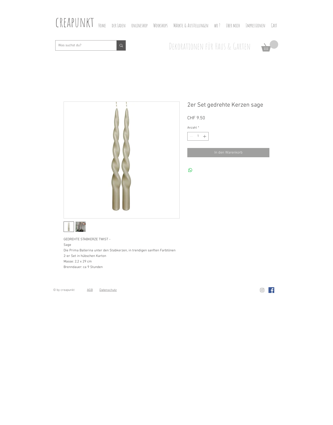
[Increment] (205, 136)
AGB (90, 290)
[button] (269, 46)
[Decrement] (191, 136)
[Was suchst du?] (82, 45)
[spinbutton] (198, 136)
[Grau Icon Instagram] (262, 290)
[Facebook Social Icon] (271, 290)
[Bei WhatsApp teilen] (190, 170)
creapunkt (74, 21)
